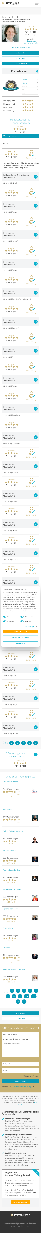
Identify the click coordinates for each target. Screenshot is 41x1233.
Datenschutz (32, 1223)
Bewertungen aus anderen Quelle (31, 42)
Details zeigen (29, 626)
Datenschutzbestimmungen (22, 1086)
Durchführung (8, 110)
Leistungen (7, 107)
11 (34, 996)
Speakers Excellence (10, 781)
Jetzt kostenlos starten (20, 1202)
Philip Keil (6, 947)
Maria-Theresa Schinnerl (12, 889)
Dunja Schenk (8, 928)
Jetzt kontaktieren (20, 63)
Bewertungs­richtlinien (10, 1223)
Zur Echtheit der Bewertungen (20, 47)
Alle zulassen (20, 631)
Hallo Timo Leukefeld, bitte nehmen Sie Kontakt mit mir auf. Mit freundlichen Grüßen (20, 1044)
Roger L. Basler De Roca (11, 870)
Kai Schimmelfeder (9, 850)
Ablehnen (20, 643)
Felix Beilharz (7, 809)
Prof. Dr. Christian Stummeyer (13, 831)
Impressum (20, 1225)
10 (26, 996)
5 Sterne (24, 80)
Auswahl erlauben (20, 637)
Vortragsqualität (9, 100)
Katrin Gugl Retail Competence (14, 969)
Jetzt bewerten (20, 53)
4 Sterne (24, 83)
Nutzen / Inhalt (9, 104)
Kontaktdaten (24, 71)
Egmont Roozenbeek (10, 909)
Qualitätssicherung (22, 1223)
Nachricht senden (20, 1081)
